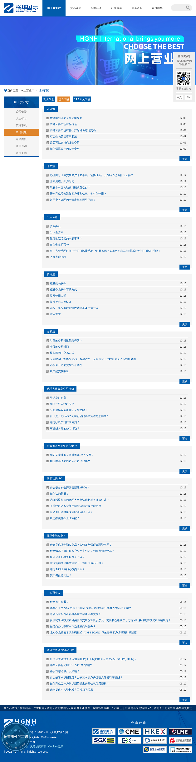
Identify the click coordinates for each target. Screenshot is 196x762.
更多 (185, 158)
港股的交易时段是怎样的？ (66, 340)
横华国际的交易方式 (62, 352)
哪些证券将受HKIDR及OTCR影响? (71, 665)
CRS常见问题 (82, 99)
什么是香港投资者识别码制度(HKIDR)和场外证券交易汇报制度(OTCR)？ (93, 659)
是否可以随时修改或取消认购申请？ (71, 512)
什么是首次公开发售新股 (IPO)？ (69, 487)
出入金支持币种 (59, 244)
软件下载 (21, 125)
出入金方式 (56, 232)
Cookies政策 (55, 746)
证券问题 (64, 99)
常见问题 (21, 132)
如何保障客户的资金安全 (65, 148)
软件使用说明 (58, 295)
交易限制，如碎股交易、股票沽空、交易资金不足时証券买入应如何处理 (93, 358)
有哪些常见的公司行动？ (65, 428)
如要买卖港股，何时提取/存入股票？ (72, 454)
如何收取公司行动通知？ (65, 422)
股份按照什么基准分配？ (65, 518)
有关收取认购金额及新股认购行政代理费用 (75, 505)
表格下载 (21, 152)
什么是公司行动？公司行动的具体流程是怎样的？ (79, 416)
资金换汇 (55, 226)
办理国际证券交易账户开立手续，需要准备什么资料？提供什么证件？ (91, 175)
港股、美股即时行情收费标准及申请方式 (74, 307)
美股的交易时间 (59, 346)
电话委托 (21, 139)
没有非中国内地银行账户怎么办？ (70, 187)
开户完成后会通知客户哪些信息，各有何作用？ (78, 193)
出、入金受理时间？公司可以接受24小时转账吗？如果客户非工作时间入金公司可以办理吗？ (105, 250)
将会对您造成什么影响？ (65, 671)
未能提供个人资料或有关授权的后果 (71, 689)
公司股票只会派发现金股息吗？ (69, 410)
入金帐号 (21, 118)
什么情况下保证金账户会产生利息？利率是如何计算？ (82, 550)
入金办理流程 (58, 256)
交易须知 (75, 8)
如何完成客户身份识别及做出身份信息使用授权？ (79, 683)
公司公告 (21, 111)
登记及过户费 (58, 397)
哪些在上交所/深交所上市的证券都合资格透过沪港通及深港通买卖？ (90, 607)
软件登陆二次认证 (60, 301)
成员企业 (136, 8)
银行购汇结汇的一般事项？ (66, 238)
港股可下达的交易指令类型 (66, 365)
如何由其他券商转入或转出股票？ (70, 461)
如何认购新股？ (59, 493)
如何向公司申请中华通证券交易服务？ (73, 626)
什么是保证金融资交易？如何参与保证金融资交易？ (81, 544)
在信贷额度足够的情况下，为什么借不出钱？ (77, 563)
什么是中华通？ (59, 601)
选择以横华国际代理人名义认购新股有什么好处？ (79, 499)
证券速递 (116, 8)
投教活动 (96, 8)
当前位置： (12, 90)
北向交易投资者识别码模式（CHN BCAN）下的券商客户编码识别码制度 (93, 632)
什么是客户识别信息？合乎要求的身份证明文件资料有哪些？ (86, 677)
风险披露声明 (38, 746)
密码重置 (55, 314)
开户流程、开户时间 (62, 181)
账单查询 (21, 146)
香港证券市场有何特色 (63, 124)
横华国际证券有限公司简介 (66, 118)
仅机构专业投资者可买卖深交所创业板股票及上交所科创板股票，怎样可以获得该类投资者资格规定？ (110, 620)
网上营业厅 (54, 8)
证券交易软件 (58, 283)
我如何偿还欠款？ (61, 575)
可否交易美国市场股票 (63, 136)
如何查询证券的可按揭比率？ (67, 569)
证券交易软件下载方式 (63, 289)
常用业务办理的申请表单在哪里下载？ (73, 199)
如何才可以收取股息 (62, 403)
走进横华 (157, 8)
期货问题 (48, 99)
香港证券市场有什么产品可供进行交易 (73, 130)
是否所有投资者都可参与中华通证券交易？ (75, 614)
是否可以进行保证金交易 (65, 142)
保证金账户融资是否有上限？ (67, 556)
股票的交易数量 (59, 371)
